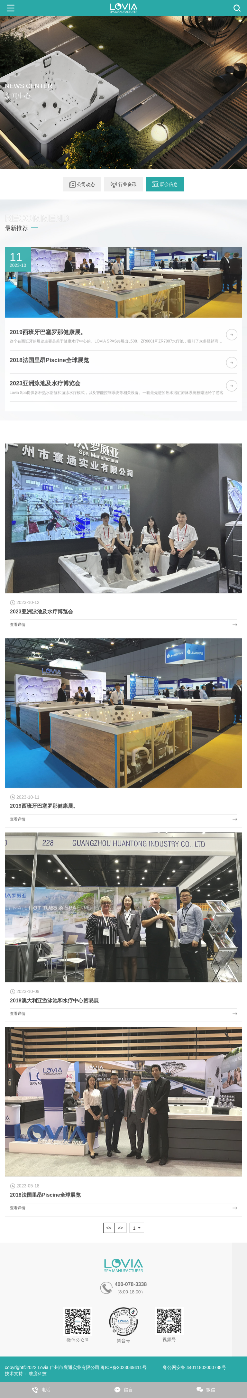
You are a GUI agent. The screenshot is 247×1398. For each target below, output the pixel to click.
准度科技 (38, 1373)
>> (120, 1227)
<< (108, 1227)
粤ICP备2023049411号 (123, 1367)
